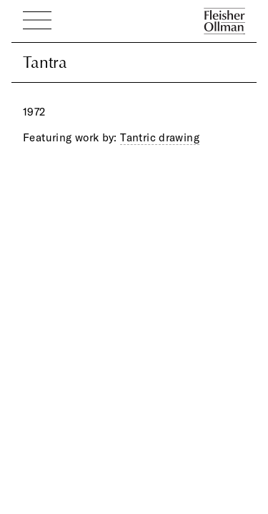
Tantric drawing (159, 137)
